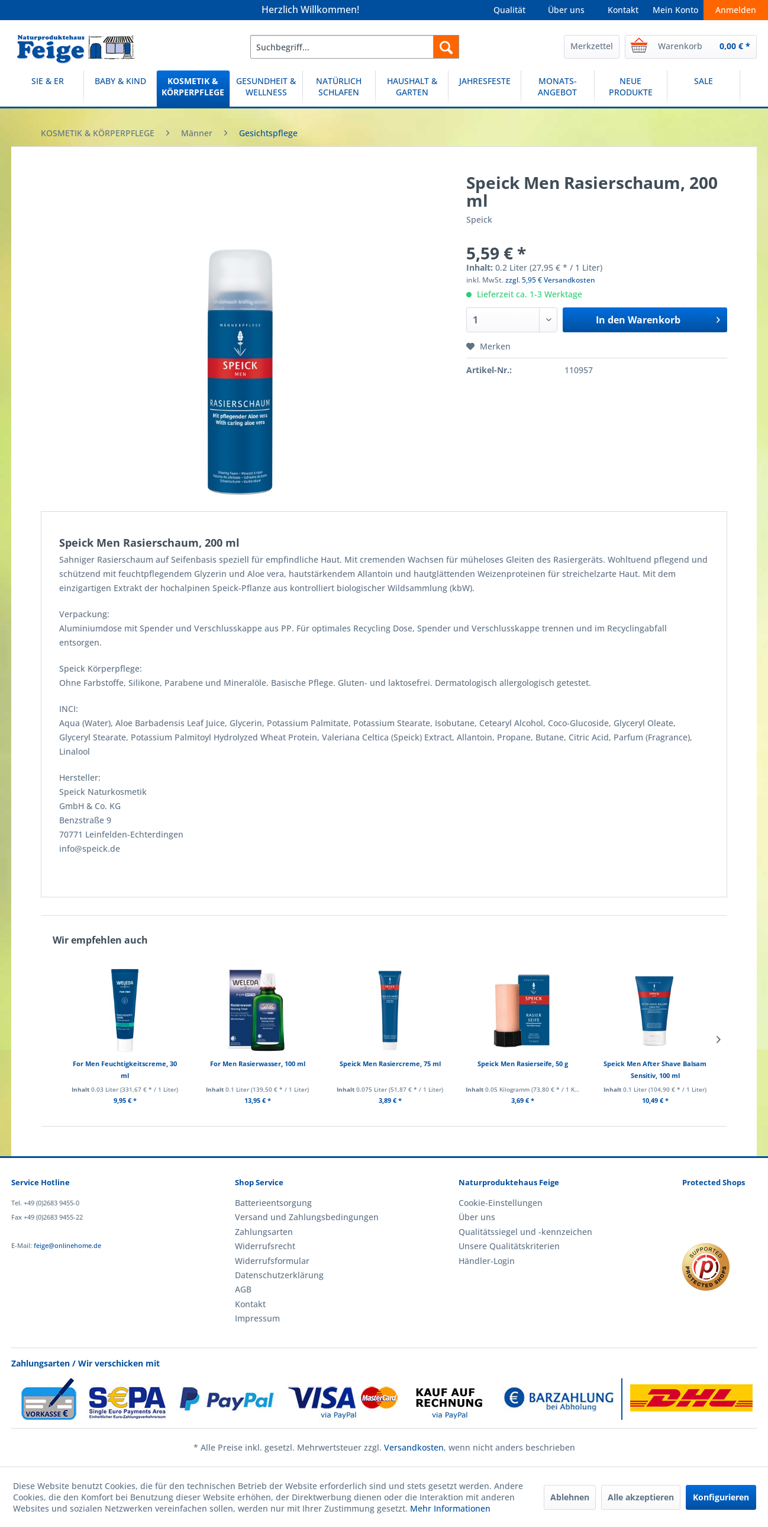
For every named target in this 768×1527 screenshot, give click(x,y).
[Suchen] (446, 47)
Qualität (509, 9)
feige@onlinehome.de (67, 1245)
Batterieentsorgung (273, 1202)
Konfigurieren (721, 1497)
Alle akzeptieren (641, 1497)
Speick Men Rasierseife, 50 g (522, 1063)
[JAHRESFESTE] (484, 88)
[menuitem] (354, 47)
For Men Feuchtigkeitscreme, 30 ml (125, 1069)
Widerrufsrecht (265, 1246)
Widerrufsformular (272, 1260)
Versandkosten (414, 1447)
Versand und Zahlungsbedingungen (307, 1217)
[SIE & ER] (47, 88)
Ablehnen (569, 1497)
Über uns (566, 9)
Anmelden (735, 9)
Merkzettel (591, 46)
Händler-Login (487, 1260)
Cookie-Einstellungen (501, 1202)
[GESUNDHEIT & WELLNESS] (266, 88)
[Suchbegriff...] (354, 47)
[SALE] (703, 88)
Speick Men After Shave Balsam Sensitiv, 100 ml (655, 1069)
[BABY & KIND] (120, 88)
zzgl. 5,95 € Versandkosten (550, 280)
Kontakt (623, 9)
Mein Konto (675, 9)
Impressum (257, 1318)
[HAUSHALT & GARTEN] (412, 88)
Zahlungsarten (264, 1231)
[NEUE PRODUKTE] (631, 88)
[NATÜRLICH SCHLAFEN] (339, 88)
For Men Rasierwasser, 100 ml (257, 1063)
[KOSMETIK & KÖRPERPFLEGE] (193, 88)
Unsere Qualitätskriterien (509, 1246)
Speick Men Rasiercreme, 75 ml (390, 1063)
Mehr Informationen (450, 1508)
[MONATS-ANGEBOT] (557, 88)
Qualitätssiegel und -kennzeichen (525, 1231)
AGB (243, 1289)
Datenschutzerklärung (279, 1275)
